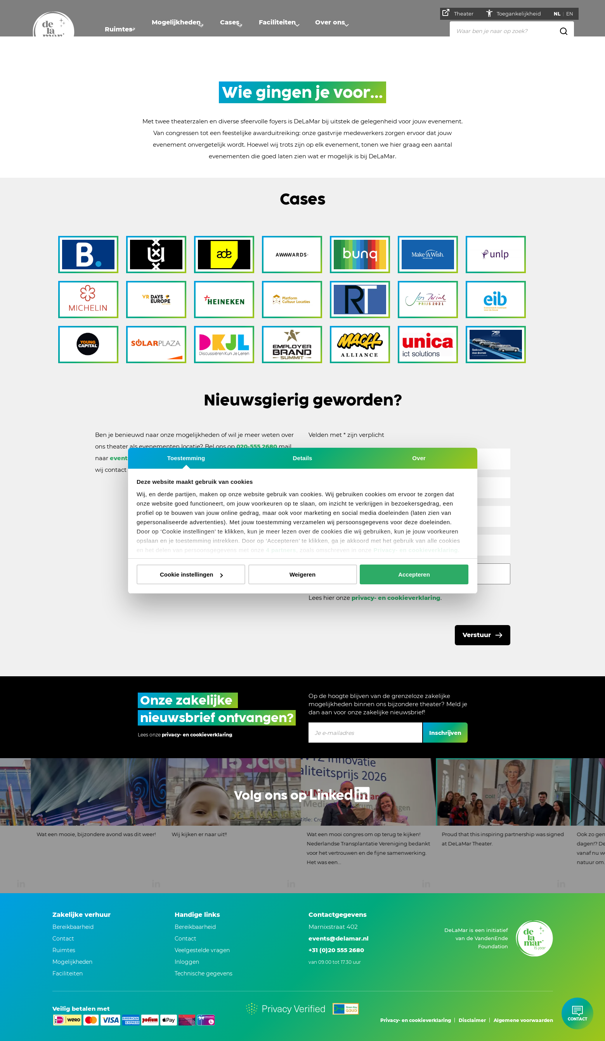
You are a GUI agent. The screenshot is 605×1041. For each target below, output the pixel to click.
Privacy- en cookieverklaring (415, 550)
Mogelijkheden (180, 29)
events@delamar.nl (339, 938)
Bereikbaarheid (195, 926)
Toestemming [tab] (186, 458)
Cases (237, 29)
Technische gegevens (203, 973)
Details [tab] (302, 458)
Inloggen (187, 961)
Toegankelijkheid (521, 13)
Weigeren (302, 574)
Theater (460, 13)
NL (559, 14)
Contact (185, 938)
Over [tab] (419, 458)
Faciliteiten (288, 29)
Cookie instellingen (191, 574)
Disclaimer (472, 1020)
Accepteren (414, 574)
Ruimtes (118, 29)
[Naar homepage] (53, 32)
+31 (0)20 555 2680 (336, 950)
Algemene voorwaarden (523, 1020)
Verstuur (477, 635)
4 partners (281, 550)
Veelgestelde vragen (202, 950)
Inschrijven (445, 732)
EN (572, 14)
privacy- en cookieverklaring (396, 597)
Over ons (346, 29)
